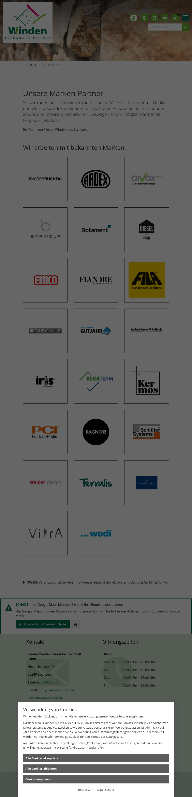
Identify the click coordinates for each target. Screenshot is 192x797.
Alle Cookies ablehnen (41, 768)
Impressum (85, 790)
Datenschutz (105, 790)
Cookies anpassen (38, 779)
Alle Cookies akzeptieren (43, 758)
